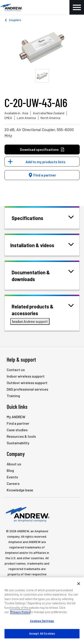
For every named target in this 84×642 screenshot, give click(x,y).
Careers (13, 483)
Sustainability (18, 443)
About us (14, 464)
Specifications (33, 217)
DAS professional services (27, 389)
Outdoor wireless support (27, 382)
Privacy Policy (20, 612)
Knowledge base (20, 490)
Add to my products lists (45, 162)
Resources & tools (21, 436)
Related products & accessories (43, 309)
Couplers (15, 20)
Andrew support (30, 321)
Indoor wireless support (26, 376)
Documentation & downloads (43, 275)
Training (13, 396)
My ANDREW (16, 417)
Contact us (16, 369)
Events (12, 477)
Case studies (17, 430)
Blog (10, 470)
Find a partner (42, 175)
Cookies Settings (42, 621)
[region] (42, 609)
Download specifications (42, 149)
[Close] (79, 584)
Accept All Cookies (42, 633)
